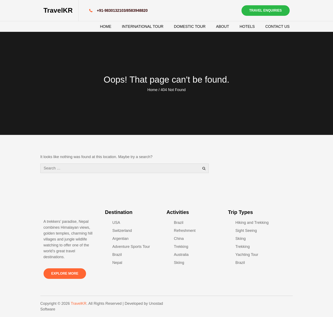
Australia (181, 255)
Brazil (117, 255)
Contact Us (277, 26)
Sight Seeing (246, 230)
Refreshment (185, 230)
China (179, 238)
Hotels (247, 26)
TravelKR (58, 10)
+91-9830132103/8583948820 (122, 10)
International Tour (142, 26)
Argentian (120, 238)
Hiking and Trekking (252, 222)
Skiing (179, 263)
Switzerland (122, 230)
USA (116, 222)
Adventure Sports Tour (131, 246)
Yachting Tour (246, 255)
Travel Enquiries (265, 10)
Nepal (117, 263)
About (222, 26)
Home (105, 26)
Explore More (64, 273)
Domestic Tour (190, 26)
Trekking (181, 246)
